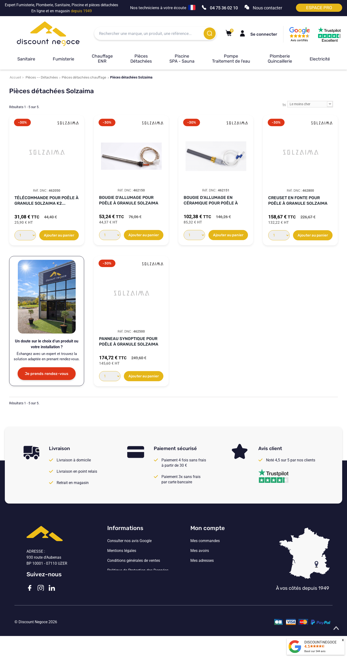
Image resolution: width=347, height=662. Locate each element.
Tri (284, 105)
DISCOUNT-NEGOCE (320, 642)
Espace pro (319, 7)
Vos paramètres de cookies (130, 580)
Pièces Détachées (141, 58)
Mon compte (207, 528)
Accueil (15, 77)
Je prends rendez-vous (46, 373)
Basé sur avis (315, 651)
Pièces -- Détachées (42, 77)
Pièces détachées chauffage (84, 77)
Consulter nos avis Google (129, 541)
